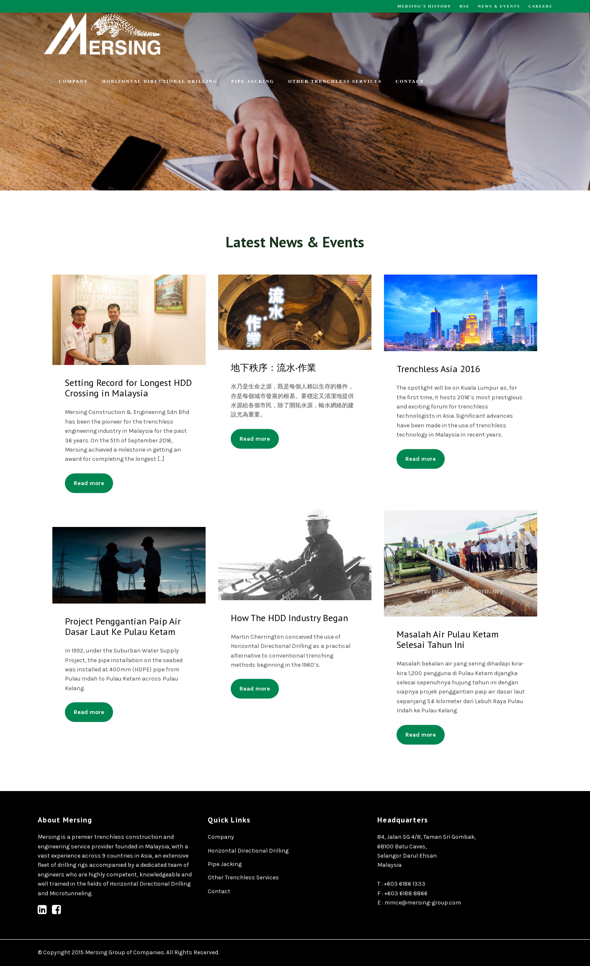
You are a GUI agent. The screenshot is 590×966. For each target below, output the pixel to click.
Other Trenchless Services (335, 81)
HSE (464, 6)
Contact (410, 81)
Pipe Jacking (252, 81)
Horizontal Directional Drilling (160, 81)
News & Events (499, 6)
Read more (89, 483)
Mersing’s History (424, 6)
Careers (540, 6)
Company (73, 81)
